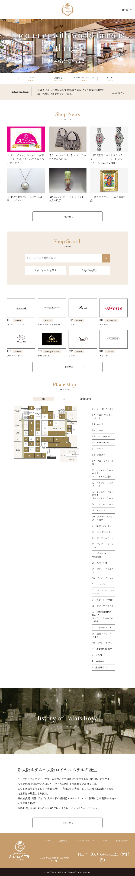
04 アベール (98, 430)
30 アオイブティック (102, 578)
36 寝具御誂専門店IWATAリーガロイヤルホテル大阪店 (102, 616)
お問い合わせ (122, 840)
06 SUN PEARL (100, 442)
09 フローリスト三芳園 (103, 462)
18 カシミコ (98, 510)
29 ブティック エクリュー (103, 570)
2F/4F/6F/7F (85, 398)
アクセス (105, 840)
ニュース (48, 840)
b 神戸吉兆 (98, 661)
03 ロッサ (97, 424)
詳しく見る (68, 822)
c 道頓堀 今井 (99, 667)
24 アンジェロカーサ (103, 538)
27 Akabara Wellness (99, 555)
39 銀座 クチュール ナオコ (102, 635)
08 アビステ (98, 454)
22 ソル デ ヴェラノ (102, 531)
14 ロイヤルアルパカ (102, 504)
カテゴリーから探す (45, 270)
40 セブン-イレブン (102, 642)
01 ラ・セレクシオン (103, 408)
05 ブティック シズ (102, 436)
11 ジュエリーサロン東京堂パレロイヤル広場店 (102, 473)
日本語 (125, 9)
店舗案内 (63, 840)
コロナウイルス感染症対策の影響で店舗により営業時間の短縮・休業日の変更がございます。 (70, 91)
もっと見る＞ (118, 93)
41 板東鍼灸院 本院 (102, 648)
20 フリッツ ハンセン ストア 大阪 (103, 518)
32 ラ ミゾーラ (100, 584)
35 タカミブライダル (103, 605)
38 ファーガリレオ (101, 627)
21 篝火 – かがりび (101, 525)
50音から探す (89, 270)
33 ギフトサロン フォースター (103, 592)
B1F (43, 398)
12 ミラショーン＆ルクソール (102, 484)
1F (64, 398)
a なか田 (97, 655)
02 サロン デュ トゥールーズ (102, 416)
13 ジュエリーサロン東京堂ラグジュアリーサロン (102, 495)
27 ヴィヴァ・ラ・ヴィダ (102, 546)
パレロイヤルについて (84, 840)
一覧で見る (68, 216)
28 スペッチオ (99, 562)
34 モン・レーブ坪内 (102, 599)
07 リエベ (97, 448)
